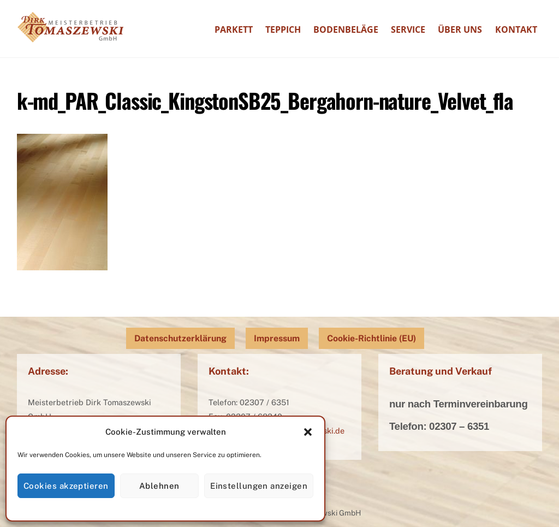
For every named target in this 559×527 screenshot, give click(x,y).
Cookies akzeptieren (66, 485)
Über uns (460, 29)
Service (408, 29)
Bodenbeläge (345, 29)
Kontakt (516, 29)
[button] (307, 432)
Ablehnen (159, 485)
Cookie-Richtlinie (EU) (371, 338)
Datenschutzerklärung (180, 338)
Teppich (283, 29)
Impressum (277, 338)
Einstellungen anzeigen (258, 485)
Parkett (234, 29)
